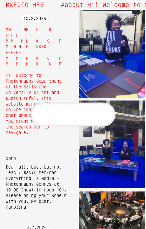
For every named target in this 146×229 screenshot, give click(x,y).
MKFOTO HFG (25, 5)
